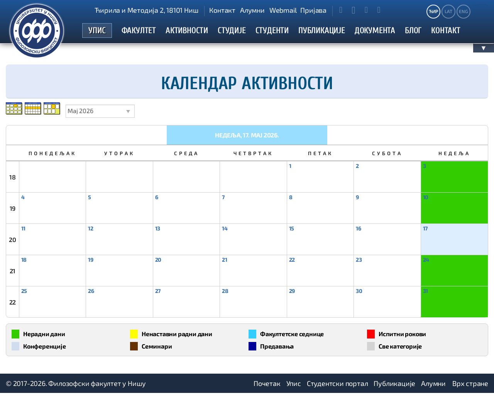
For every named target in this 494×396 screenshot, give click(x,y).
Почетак (267, 386)
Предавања (279, 348)
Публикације (394, 386)
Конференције (47, 348)
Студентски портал (337, 386)
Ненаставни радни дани (181, 335)
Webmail (283, 10)
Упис (293, 386)
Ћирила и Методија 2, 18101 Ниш (146, 10)
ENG (463, 11)
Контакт (222, 10)
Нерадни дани (46, 335)
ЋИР (433, 11)
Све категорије (403, 348)
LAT (448, 11)
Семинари (158, 348)
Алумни (252, 10)
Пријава (313, 10)
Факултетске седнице (296, 335)
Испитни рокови (406, 335)
